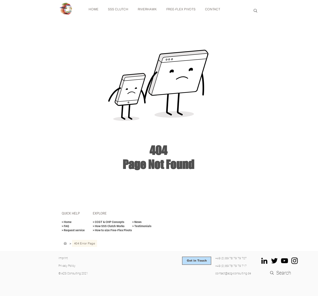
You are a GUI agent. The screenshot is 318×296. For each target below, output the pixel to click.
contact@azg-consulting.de (233, 273)
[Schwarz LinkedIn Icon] (264, 260)
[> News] (143, 222)
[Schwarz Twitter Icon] (274, 260)
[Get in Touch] (196, 261)
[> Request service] (73, 230)
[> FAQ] (73, 226)
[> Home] (73, 222)
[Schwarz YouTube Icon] (284, 260)
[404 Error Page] (84, 243)
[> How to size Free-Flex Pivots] (112, 230)
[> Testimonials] (146, 226)
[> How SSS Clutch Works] (108, 226)
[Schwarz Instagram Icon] (294, 260)
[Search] (255, 10)
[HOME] (65, 243)
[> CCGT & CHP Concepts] (109, 222)
